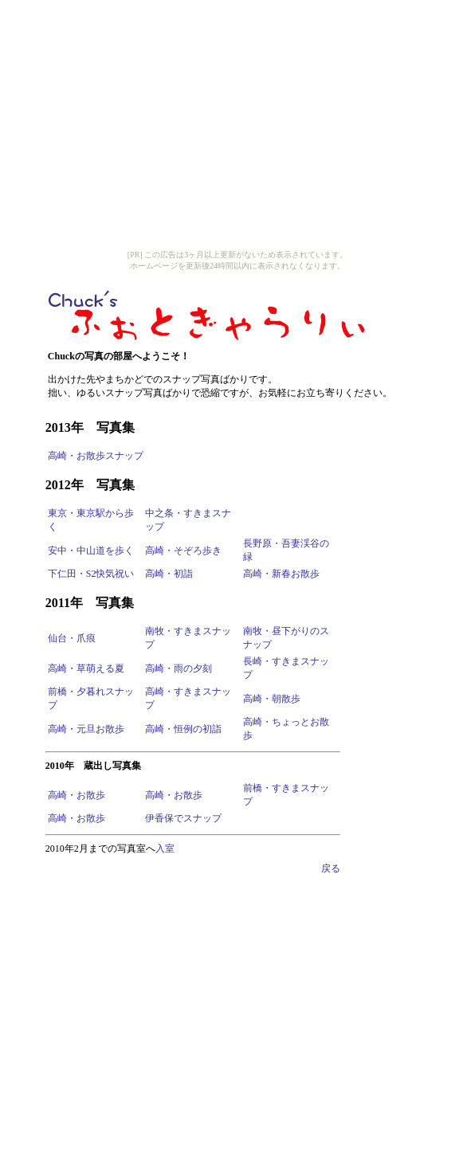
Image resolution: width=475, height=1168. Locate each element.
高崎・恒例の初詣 (183, 729)
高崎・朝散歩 (271, 698)
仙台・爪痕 (72, 638)
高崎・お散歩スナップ (95, 455)
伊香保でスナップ (183, 818)
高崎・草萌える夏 (86, 668)
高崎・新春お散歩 (281, 573)
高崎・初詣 (169, 573)
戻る (330, 868)
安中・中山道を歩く (91, 550)
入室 (165, 848)
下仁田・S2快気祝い (91, 573)
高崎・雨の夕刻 (178, 668)
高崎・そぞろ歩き (183, 550)
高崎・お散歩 (76, 795)
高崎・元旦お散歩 (86, 729)
